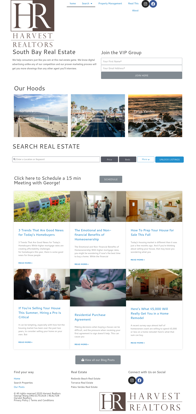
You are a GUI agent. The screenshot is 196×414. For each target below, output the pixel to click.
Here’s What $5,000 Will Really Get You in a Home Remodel (149, 313)
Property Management (110, 3)
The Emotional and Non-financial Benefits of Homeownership (93, 234)
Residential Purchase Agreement (90, 316)
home (73, 3)
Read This (133, 3)
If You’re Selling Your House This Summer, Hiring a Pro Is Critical (39, 312)
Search (87, 3)
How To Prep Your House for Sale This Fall (152, 232)
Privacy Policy (21, 400)
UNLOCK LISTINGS (169, 159)
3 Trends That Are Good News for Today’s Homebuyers (41, 232)
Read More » (25, 263)
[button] (111, 179)
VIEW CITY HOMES (34, 119)
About (135, 10)
